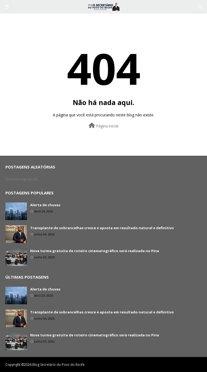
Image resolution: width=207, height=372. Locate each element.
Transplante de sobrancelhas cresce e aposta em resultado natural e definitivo (102, 227)
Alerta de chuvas (45, 204)
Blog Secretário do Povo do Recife (58, 364)
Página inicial (103, 125)
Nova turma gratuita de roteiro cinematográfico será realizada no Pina (94, 250)
